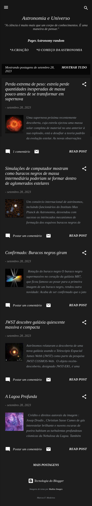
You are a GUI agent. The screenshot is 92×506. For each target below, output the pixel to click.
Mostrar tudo (74, 67)
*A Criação (19, 50)
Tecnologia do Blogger (46, 481)
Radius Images (55, 489)
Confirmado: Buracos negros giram (36, 252)
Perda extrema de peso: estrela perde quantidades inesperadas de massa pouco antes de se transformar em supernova (37, 91)
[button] (84, 85)
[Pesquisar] (86, 8)
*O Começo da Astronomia (59, 50)
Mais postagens (46, 465)
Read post (78, 151)
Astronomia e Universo (46, 18)
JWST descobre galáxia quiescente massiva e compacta (35, 324)
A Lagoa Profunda (21, 396)
